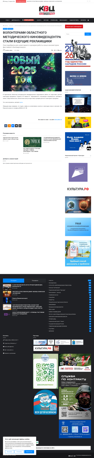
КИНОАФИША (52, 304)
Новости (11, 25)
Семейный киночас (53, 294)
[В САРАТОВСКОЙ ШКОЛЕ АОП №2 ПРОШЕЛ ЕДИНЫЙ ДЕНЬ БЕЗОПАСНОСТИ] (7, 287)
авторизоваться (28, 163)
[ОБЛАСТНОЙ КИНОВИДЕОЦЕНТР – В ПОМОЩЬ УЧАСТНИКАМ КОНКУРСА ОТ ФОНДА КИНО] (7, 314)
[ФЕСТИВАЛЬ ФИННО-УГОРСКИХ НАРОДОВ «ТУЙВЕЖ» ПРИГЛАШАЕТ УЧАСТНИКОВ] (32, 142)
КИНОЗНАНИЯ (63, 20)
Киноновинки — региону (55, 292)
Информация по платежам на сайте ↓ (45, 448)
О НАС (7, 20)
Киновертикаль (52, 282)
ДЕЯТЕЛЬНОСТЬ (15, 20)
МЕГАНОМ (51, 331)
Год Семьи (51, 328)
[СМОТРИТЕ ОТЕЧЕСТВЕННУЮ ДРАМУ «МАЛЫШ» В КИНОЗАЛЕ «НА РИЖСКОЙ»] (7, 294)
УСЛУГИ (39, 20)
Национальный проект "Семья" (56, 321)
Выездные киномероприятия (56, 307)
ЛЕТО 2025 (46, 20)
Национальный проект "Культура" (57, 290)
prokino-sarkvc (9, 50)
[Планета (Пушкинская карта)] (7, 300)
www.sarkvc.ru (10, 350)
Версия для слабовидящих (74, 26)
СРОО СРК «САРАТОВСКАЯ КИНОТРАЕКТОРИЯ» (60, 285)
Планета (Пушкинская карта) (19, 298)
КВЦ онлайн (52, 309)
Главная (5, 25)
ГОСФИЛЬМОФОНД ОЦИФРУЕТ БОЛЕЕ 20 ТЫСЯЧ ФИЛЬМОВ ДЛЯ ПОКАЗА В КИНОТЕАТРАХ (52, 139)
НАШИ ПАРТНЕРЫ (74, 20)
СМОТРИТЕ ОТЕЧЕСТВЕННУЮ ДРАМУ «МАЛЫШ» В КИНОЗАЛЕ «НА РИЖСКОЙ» (44, 1)
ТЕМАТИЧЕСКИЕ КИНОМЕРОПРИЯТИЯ (58, 326)
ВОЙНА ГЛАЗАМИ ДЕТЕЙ (55, 311)
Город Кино (52, 297)
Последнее (13, 280)
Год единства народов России (56, 323)
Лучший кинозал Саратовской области (58, 302)
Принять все (29, 451)
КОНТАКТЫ (83, 20)
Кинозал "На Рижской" (54, 287)
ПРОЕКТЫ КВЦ (54, 20)
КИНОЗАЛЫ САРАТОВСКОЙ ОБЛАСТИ (58, 316)
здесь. (21, 102)
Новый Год (10, 28)
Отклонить (19, 451)
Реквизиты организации (9, 353)
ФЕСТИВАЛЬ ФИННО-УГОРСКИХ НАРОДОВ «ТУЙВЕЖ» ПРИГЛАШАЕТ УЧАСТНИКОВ (31, 150)
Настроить (9, 451)
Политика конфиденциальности (83, 455)
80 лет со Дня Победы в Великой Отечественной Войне (62, 314)
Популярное (35, 280)
